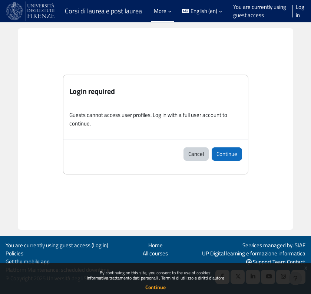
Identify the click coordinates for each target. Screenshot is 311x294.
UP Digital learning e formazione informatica (253, 253)
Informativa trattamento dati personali (123, 277)
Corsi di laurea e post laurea (103, 11)
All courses (155, 253)
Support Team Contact (275, 262)
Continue (155, 287)
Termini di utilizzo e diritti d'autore (192, 277)
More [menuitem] (160, 11)
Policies (14, 253)
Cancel (196, 154)
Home (155, 245)
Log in (300, 11)
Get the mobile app (28, 261)
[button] (202, 11)
